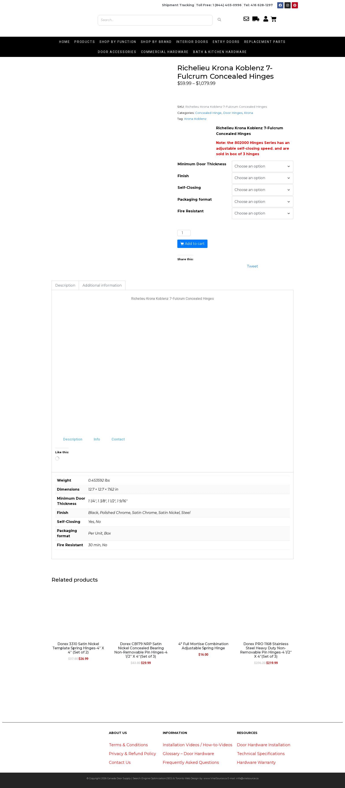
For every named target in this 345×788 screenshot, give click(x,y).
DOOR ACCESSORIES (117, 52)
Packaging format (195, 199)
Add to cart (195, 244)
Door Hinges (232, 113)
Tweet (252, 266)
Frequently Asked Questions (191, 762)
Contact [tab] (118, 439)
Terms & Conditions (128, 745)
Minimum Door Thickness (202, 164)
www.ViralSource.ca (215, 778)
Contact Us (120, 762)
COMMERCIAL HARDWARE (165, 52)
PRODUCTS (84, 42)
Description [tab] (65, 285)
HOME (64, 42)
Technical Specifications (261, 753)
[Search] (219, 19)
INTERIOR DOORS (192, 42)
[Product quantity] (184, 233)
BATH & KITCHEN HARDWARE (220, 52)
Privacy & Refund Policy (132, 753)
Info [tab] (97, 439)
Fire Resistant (191, 211)
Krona (248, 113)
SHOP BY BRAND (156, 42)
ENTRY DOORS (226, 42)
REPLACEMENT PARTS (265, 42)
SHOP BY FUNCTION (117, 42)
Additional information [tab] (102, 285)
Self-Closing (189, 188)
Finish (183, 176)
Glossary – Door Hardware (188, 753)
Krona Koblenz (195, 118)
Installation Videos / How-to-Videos (197, 745)
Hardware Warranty (256, 762)
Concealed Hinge (208, 113)
